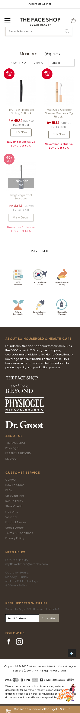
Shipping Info (14, 495)
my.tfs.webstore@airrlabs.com (26, 564)
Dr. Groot (11, 458)
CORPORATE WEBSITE (40, 4)
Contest (10, 479)
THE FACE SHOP (15, 443)
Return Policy (14, 501)
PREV (14, 63)
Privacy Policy (14, 538)
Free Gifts (11, 511)
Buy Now (21, 132)
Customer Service (22, 473)
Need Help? (15, 552)
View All (39, 63)
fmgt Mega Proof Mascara (21, 196)
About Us (14, 436)
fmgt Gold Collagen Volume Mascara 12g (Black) (59, 113)
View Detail (21, 218)
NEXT (25, 63)
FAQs (8, 490)
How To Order (14, 485)
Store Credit (13, 506)
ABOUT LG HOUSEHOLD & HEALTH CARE (38, 339)
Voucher (11, 517)
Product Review (15, 522)
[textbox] (38, 31)
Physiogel (12, 448)
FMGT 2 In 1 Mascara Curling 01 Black (21, 111)
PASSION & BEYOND (18, 453)
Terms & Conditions (19, 533)
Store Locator (14, 527)
